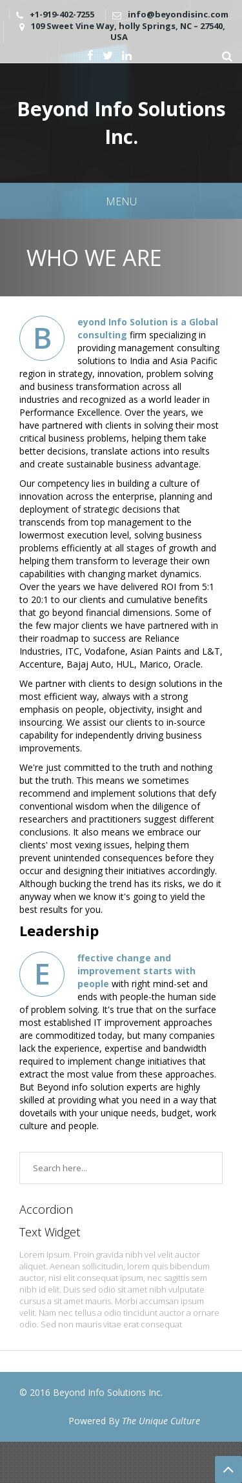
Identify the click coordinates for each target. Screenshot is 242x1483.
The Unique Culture (161, 1421)
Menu (121, 201)
